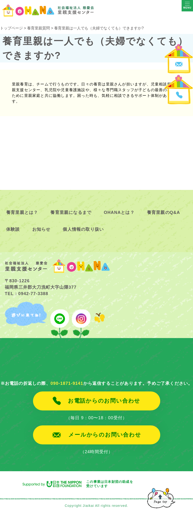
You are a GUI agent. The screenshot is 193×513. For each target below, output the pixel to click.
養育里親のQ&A (163, 212)
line (59, 320)
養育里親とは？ (22, 212)
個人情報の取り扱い (83, 229)
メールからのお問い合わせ (105, 434)
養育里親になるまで (70, 212)
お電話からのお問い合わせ (104, 401)
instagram (80, 320)
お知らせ (41, 229)
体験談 (13, 229)
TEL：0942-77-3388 (26, 293)
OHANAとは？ (119, 212)
